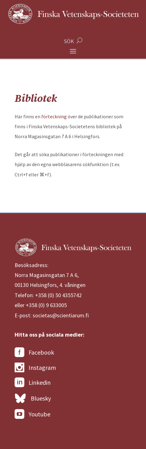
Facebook (34, 352)
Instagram (35, 368)
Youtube (32, 414)
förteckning (54, 116)
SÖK (69, 41)
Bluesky (33, 398)
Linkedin (33, 383)
